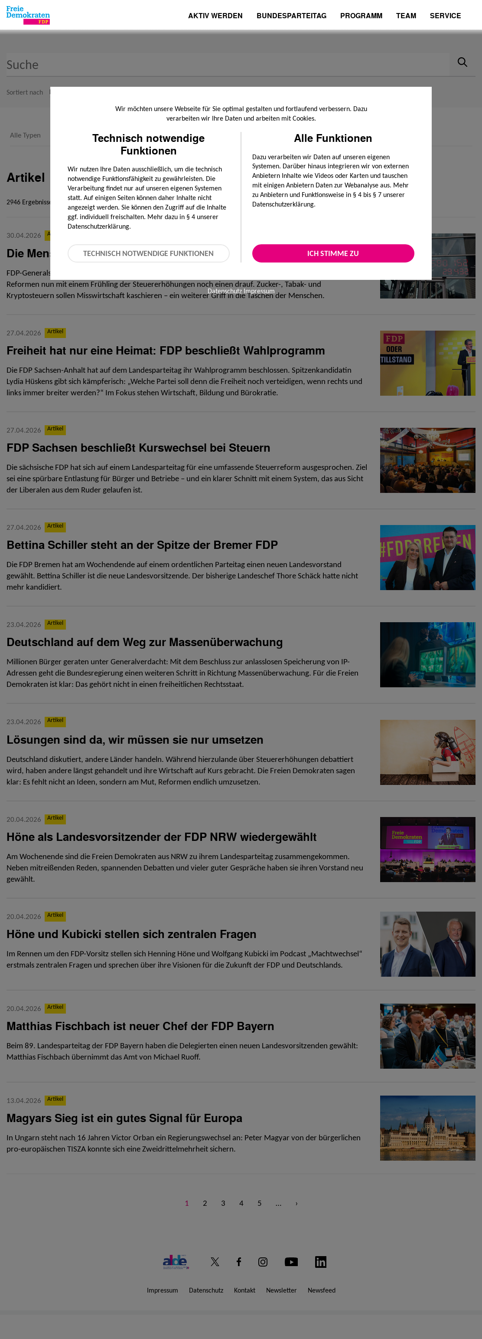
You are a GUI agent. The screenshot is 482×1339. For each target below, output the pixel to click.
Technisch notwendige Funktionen (148, 253)
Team (406, 16)
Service (445, 16)
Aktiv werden (215, 16)
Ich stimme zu (333, 253)
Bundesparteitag (291, 15)
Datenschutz (225, 291)
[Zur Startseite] (28, 15)
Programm (361, 16)
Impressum (259, 291)
